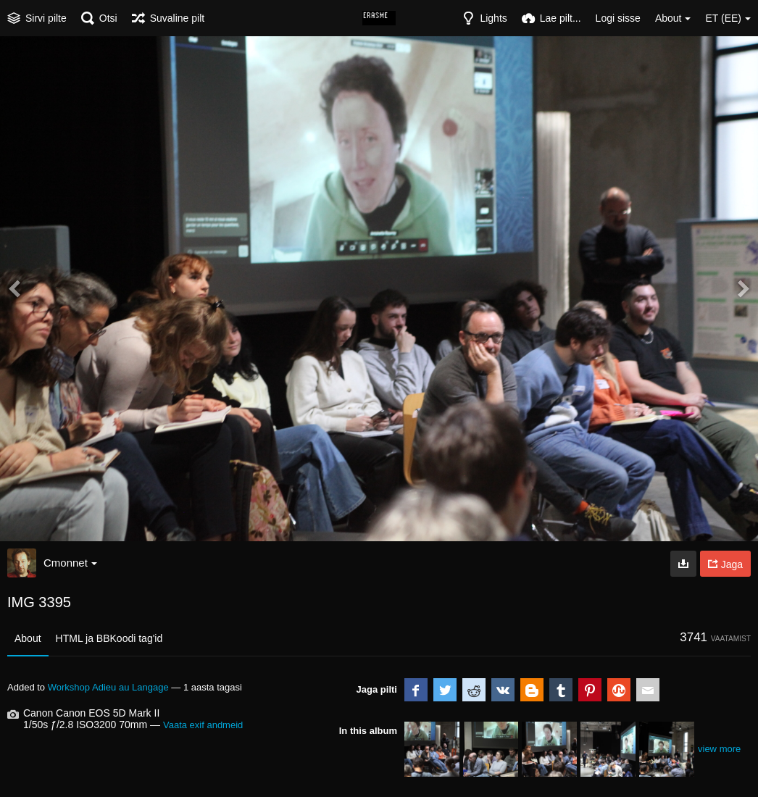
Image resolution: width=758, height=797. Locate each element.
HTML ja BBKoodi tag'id (109, 638)
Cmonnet (70, 562)
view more (719, 748)
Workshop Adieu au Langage (108, 687)
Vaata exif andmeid (203, 724)
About (27, 638)
